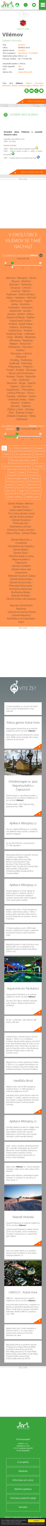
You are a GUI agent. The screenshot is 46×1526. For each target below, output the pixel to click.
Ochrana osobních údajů (23, 1498)
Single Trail (23, 490)
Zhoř (42, 85)
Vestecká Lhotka (17, 399)
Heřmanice (16, 301)
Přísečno (28, 366)
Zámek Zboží (20, 552)
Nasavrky (28, 340)
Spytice (29, 85)
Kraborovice (15, 330)
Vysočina (21, 45)
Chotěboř (22, 50)
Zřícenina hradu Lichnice (20, 529)
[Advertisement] (23, 204)
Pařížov (20, 350)
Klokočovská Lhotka (20, 320)
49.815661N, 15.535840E (28, 53)
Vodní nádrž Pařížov (20, 510)
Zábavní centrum (14, 496)
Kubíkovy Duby (14, 333)
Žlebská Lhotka (24, 412)
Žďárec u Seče (15, 409)
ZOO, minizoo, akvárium (20, 448)
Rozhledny (38, 466)
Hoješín (28, 301)
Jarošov (27, 310)
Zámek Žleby (29, 533)
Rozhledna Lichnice (20, 526)
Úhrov (30, 393)
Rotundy (35, 478)
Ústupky (10, 396)
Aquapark (39, 448)
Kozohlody (26, 327)
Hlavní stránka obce (36, 101)
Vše (4, 448)
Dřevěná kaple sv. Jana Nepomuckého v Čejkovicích (21, 559)
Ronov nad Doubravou (21, 373)
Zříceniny (33, 472)
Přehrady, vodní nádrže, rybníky (23, 460)
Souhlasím (36, 1520)
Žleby (33, 416)
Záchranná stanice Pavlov (22, 612)
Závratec (15, 406)
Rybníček (31, 376)
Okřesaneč (14, 347)
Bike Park (10, 490)
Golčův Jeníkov (26, 294)
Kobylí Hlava (25, 324)
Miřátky (19, 337)
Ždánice (36, 85)
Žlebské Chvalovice (17, 416)
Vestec (32, 396)
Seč (15, 379)
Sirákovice (24, 379)
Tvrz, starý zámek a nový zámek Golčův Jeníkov (21, 515)
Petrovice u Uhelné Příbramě (21, 355)
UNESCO (7, 454)
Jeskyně (9, 484)
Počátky (14, 360)
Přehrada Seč (20, 523)
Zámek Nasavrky (21, 615)
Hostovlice (39, 83)
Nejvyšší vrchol (33, 484)
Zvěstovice (22, 419)
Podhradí (14, 363)
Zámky (22, 472)
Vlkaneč (15, 402)
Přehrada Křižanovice (20, 585)
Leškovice (29, 333)
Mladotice (30, 337)
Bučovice (14, 284)
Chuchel (15, 291)
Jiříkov (30, 314)
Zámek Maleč (20, 549)
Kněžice (13, 324)
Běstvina (10, 278)
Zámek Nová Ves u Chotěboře (21, 541)
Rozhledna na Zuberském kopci (21, 620)
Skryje (22, 383)
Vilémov (12, 34)
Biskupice (23, 278)
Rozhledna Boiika (20, 592)
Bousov (16, 281)
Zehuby (29, 409)
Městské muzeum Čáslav (22, 575)
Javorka (11, 314)
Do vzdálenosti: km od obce (20, 255)
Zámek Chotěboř (21, 566)
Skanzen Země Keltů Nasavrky (21, 607)
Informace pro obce (23, 1480)
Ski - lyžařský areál (23, 454)
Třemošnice (27, 389)
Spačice (31, 383)
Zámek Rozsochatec (21, 579)
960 (19, 66)
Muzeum (36, 490)
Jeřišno (21, 314)
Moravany (15, 340)
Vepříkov (22, 396)
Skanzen (39, 454)
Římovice (31, 370)
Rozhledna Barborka (20, 589)
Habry (9, 297)
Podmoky (26, 363)
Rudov (20, 376)
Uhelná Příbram (16, 393)
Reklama (23, 1471)
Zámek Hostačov (21, 520)
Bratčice (26, 281)
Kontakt (23, 1507)
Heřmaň (31, 297)
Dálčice (29, 83)
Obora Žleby (13, 533)
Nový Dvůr (25, 343)
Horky (14, 304)
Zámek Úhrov (20, 506)
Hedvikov (20, 297)
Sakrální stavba (32, 496)
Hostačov (25, 304)
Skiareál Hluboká (20, 595)
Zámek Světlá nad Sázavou (21, 598)
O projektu (23, 1462)
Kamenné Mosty (16, 317)
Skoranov (12, 383)
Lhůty (10, 337)
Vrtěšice (25, 402)
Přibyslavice (14, 366)
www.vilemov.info (25, 72)
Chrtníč (27, 287)
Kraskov (28, 330)
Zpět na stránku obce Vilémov (33, 172)
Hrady (11, 472)
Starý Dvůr (26, 386)
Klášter (14, 85)
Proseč (10, 370)
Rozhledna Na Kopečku (21, 546)
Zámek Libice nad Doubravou (21, 571)
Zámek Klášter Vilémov (20, 503)
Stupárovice (13, 389)
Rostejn (11, 376)
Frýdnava (12, 294)
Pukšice (20, 370)
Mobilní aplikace (23, 1489)
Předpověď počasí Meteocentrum (25, 1517)
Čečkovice (26, 284)
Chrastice (15, 287)
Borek (33, 278)
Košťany (21, 85)
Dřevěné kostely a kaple (17, 478)
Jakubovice (6, 85)
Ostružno (27, 347)
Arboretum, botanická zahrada (16, 466)
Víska (31, 399)
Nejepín (14, 343)
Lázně (20, 484)
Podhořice (26, 360)
